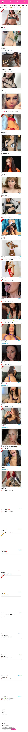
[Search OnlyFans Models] (14, 2)
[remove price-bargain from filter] (22, 7)
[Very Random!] (24, 2)
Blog (2, 712)
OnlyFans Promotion (5, 714)
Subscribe (13, 729)
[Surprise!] (26, 2)
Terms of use (4, 719)
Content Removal (4, 720)
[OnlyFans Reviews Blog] (17, 2)
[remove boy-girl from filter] (6, 7)
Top (11, 2)
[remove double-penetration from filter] (14, 7)
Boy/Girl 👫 (2, 7)
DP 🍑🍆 (10, 7)
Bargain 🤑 (18, 7)
